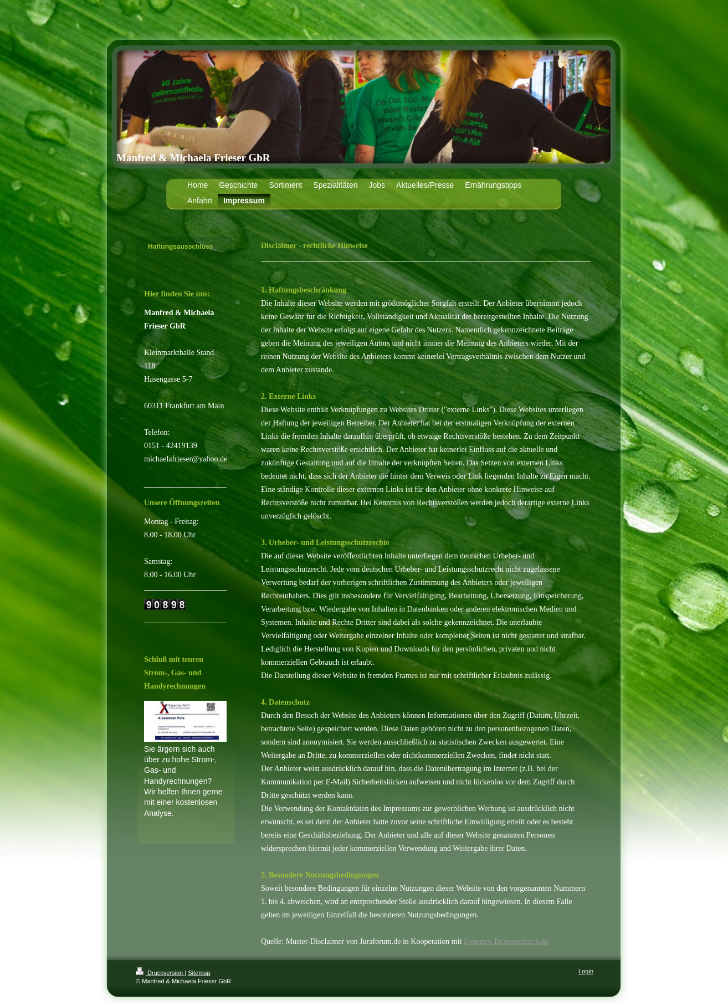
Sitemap (199, 972)
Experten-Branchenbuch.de (506, 941)
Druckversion (160, 972)
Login (585, 971)
